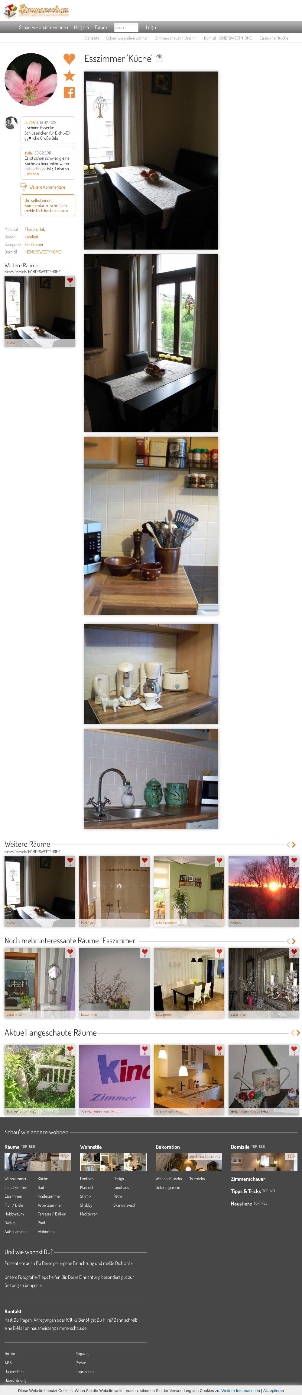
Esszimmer (34, 244)
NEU (32, 1146)
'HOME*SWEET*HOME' (43, 251)
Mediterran (89, 1213)
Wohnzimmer (16, 1178)
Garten (10, 1222)
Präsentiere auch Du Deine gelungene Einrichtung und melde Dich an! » (68, 1263)
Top (254, 1146)
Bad (41, 1187)
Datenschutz (14, 1371)
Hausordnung (15, 1380)
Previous (68, 266)
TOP (24, 1146)
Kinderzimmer (49, 1196)
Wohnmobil (47, 1231)
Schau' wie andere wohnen (43, 27)
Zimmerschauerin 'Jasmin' (176, 37)
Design (118, 1178)
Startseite (91, 37)
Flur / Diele (14, 1205)
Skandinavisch (124, 1205)
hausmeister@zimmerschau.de (58, 1328)
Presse (81, 1362)
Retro (117, 1196)
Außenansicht (16, 1231)
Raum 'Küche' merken (69, 76)
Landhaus (121, 1187)
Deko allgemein (168, 1187)
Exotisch (87, 1178)
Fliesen (31, 229)
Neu (262, 1146)
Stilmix (85, 1196)
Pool (41, 1222)
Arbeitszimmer (50, 1205)
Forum (101, 27)
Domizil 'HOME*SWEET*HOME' (228, 37)
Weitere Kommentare (43, 187)
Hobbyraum (14, 1213)
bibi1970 (31, 122)
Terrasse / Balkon (52, 1213)
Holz (42, 229)
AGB (8, 1362)
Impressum (85, 1371)
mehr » (33, 173)
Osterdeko (197, 1178)
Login (151, 27)
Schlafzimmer (16, 1187)
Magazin (81, 27)
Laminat (31, 236)
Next (73, 266)
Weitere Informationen (240, 1390)
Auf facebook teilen (69, 92)
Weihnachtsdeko (169, 1178)
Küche (43, 1178)
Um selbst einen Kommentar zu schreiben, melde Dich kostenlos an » (46, 205)
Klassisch (87, 1187)
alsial (28, 152)
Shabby (86, 1205)
